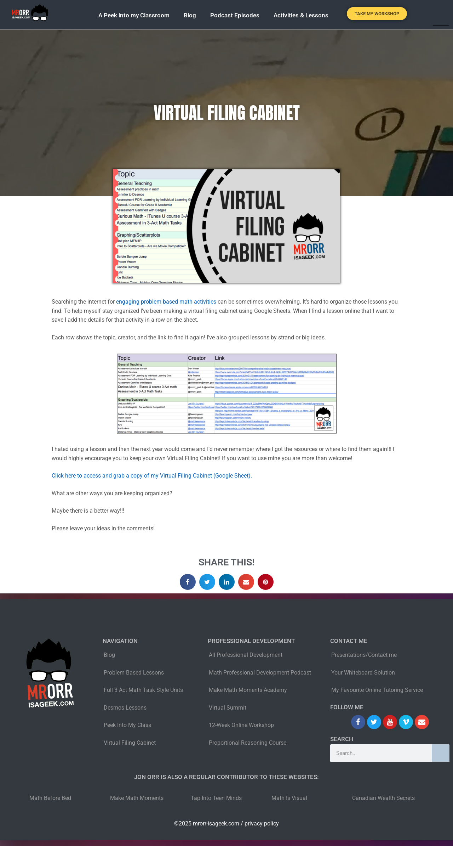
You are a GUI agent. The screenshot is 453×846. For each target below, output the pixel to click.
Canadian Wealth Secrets (383, 798)
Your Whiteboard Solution (363, 672)
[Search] (440, 753)
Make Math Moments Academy (248, 690)
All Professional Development (245, 655)
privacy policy (262, 823)
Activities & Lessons (301, 15)
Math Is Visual (289, 798)
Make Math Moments (137, 798)
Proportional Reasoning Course (247, 742)
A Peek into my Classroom (134, 15)
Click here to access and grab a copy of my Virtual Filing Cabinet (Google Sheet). (152, 475)
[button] (188, 582)
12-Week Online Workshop (241, 725)
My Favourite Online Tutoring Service (377, 690)
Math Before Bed (50, 798)
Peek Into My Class (127, 725)
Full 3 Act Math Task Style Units (143, 690)
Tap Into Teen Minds (216, 798)
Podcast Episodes (234, 15)
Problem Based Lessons (134, 672)
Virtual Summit (227, 707)
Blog (190, 15)
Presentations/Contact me (364, 655)
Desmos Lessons (126, 707)
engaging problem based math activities (166, 301)
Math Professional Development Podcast (260, 672)
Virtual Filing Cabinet (130, 742)
